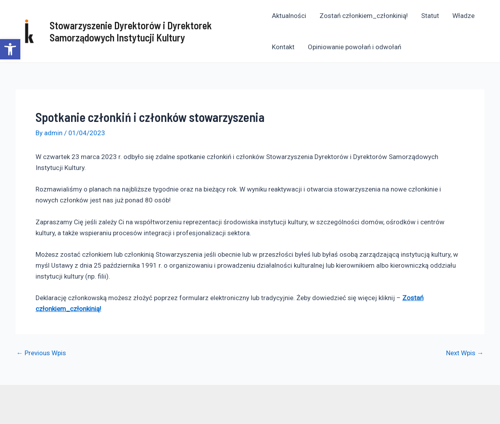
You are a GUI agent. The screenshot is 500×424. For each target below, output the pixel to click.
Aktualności (289, 16)
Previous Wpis (41, 353)
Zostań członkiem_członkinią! (364, 16)
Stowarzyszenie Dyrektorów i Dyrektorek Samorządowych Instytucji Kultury (131, 31)
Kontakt (283, 47)
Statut (430, 16)
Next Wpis (465, 353)
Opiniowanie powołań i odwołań (354, 47)
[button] (10, 49)
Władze (463, 16)
